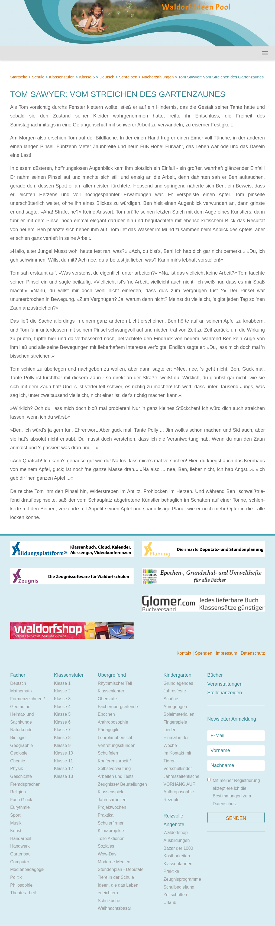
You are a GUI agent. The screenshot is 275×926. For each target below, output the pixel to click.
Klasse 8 (62, 737)
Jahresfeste (174, 691)
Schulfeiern (108, 753)
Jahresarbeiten (112, 799)
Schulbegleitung (178, 887)
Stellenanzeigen (224, 692)
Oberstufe (107, 698)
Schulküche (109, 900)
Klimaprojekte (111, 830)
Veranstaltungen (224, 684)
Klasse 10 (63, 753)
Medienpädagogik (27, 869)
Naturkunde (21, 729)
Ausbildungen (176, 840)
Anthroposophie (113, 722)
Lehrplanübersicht (115, 737)
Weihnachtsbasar (114, 908)
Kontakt (185, 653)
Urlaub (169, 902)
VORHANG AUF (179, 784)
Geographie (21, 745)
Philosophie (21, 885)
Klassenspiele (111, 792)
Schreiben (128, 77)
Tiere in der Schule (116, 877)
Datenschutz (253, 653)
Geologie (19, 753)
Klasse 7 (62, 729)
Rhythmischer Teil (115, 683)
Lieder (169, 729)
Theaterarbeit (23, 892)
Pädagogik (108, 729)
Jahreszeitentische (181, 776)
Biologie (18, 737)
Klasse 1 (62, 683)
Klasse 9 (62, 745)
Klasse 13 (63, 776)
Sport (15, 815)
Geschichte (21, 776)
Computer (19, 862)
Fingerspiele (175, 722)
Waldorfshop (175, 832)
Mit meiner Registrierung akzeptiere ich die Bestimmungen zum (233, 792)
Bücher (215, 675)
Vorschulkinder (177, 768)
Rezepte (171, 799)
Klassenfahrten (177, 863)
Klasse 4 (62, 706)
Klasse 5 (87, 77)
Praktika (106, 815)
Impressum (227, 653)
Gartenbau (20, 854)
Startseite (18, 77)
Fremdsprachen (25, 784)
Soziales (106, 846)
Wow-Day (107, 854)
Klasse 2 (62, 691)
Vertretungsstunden (116, 745)
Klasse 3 (62, 698)
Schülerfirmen (111, 823)
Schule (38, 77)
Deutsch (106, 77)
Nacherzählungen (158, 77)
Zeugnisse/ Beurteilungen (122, 784)
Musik (16, 823)
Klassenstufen (62, 77)
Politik (16, 877)
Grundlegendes (178, 683)
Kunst (15, 830)
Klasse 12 (63, 768)
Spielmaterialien (178, 714)
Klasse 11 (63, 761)
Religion (18, 792)
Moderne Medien (114, 862)
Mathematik (21, 691)
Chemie (17, 761)
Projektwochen (112, 807)
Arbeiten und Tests (116, 776)
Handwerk (20, 846)
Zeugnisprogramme (182, 879)
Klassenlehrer (111, 691)
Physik (16, 768)
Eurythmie (20, 807)
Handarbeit (20, 838)
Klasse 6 (62, 722)
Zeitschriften (175, 894)
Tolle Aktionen (111, 838)
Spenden (204, 653)
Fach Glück (21, 799)
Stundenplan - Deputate (121, 869)
